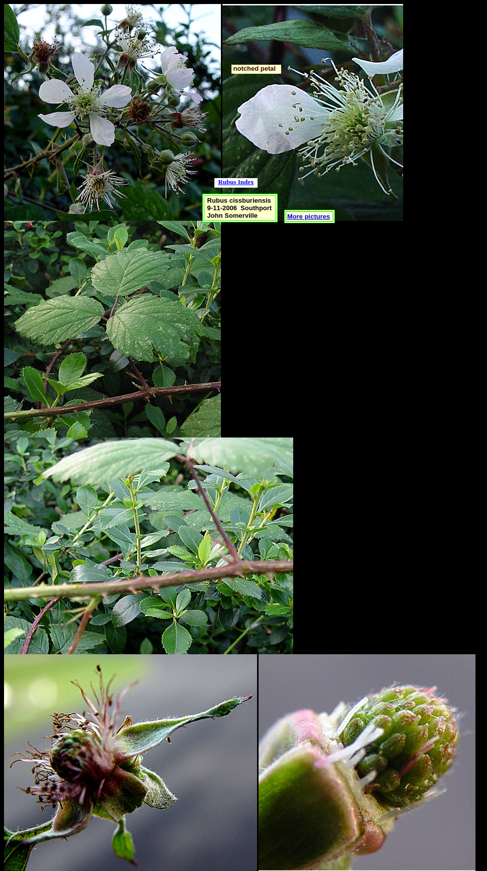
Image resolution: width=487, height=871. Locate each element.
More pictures (308, 216)
